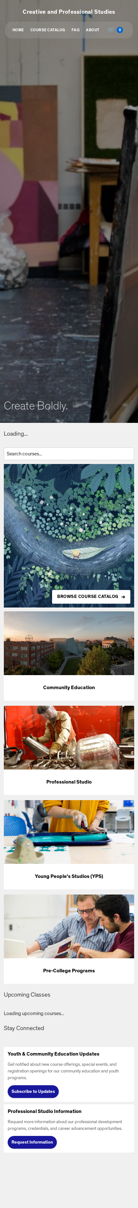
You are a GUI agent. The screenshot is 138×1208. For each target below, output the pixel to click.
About (93, 30)
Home (18, 30)
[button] (69, 656)
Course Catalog (47, 30)
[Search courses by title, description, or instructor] (69, 453)
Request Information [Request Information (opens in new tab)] (32, 1142)
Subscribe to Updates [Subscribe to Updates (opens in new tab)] (33, 1091)
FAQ (76, 30)
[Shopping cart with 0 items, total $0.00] (116, 30)
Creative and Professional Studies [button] (69, 12)
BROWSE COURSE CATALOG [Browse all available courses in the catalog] (88, 596)
